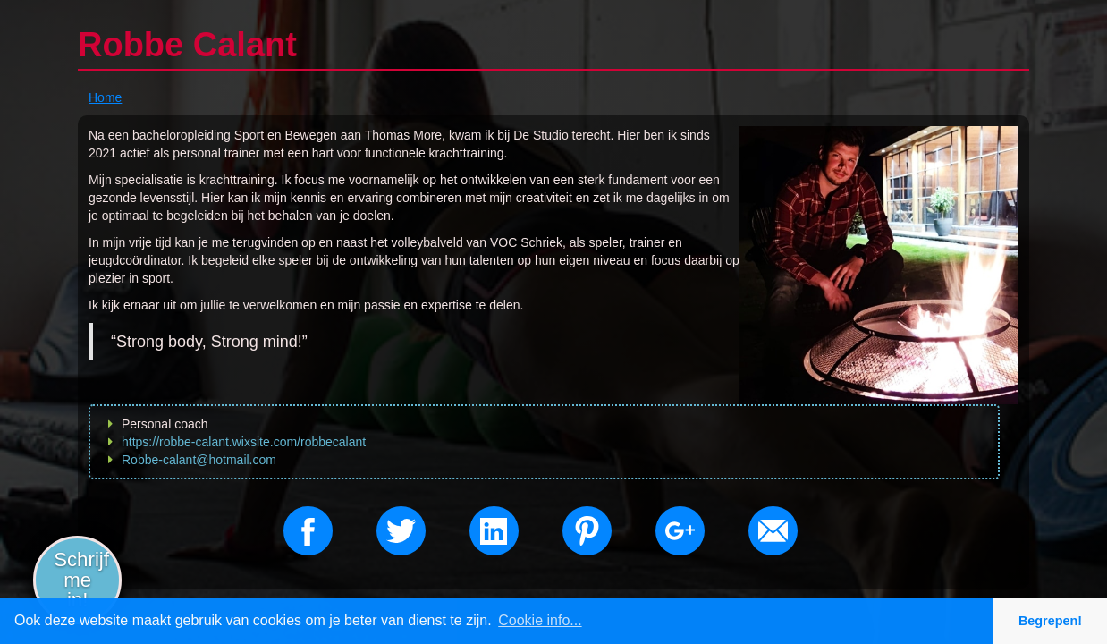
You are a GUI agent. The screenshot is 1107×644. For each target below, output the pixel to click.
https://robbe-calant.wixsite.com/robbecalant (244, 442)
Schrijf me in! (81, 579)
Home (105, 97)
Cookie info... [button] (539, 620)
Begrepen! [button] (1050, 621)
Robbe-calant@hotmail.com (199, 460)
